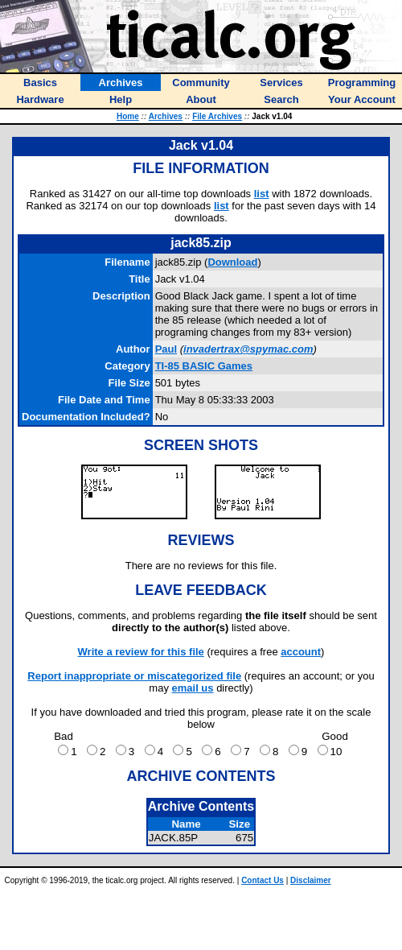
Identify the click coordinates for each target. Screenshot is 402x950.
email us (193, 688)
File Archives (217, 116)
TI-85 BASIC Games (203, 366)
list (261, 194)
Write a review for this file (141, 652)
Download (232, 262)
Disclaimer (310, 880)
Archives (166, 116)
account (301, 652)
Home (128, 116)
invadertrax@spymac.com (248, 349)
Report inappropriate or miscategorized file (134, 676)
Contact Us (262, 880)
